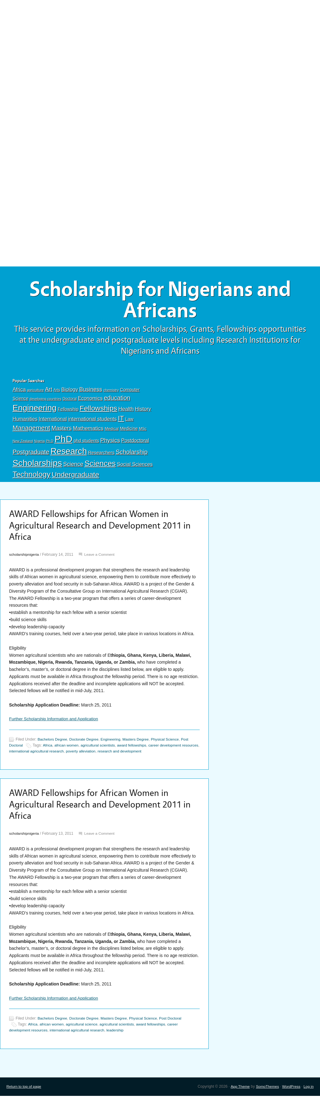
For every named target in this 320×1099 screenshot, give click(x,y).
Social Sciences (134, 465)
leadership (119, 1033)
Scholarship (132, 453)
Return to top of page (24, 1089)
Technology (31, 476)
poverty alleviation (102, 754)
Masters (61, 429)
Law (129, 420)
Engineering (34, 409)
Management (31, 429)
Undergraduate (75, 476)
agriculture (35, 391)
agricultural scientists (100, 748)
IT (121, 420)
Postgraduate (30, 453)
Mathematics (88, 429)
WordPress (290, 1089)
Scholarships (37, 464)
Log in (308, 1089)
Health (126, 410)
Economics (90, 399)
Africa (19, 391)
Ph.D (49, 442)
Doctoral (69, 400)
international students (92, 420)
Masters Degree (138, 742)
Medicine (129, 429)
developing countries (46, 400)
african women (67, 748)
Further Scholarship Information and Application (55, 721)
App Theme (238, 1089)
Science (73, 465)
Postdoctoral (135, 441)
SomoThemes (266, 1089)
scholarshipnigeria (24, 557)
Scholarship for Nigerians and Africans (160, 300)
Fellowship (68, 410)
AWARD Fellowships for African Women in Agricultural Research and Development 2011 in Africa (100, 527)
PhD (63, 440)
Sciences (100, 464)
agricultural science (83, 1028)
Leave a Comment (101, 557)
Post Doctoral (174, 1022)
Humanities (25, 420)
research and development (142, 754)
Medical (112, 430)
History (143, 410)
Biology (69, 391)
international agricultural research (56, 754)
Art (48, 391)
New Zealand (22, 442)
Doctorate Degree (85, 742)
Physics (110, 441)
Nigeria (39, 442)
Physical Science (169, 742)
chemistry (111, 391)
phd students (86, 441)
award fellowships (135, 748)
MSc (143, 430)
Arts (56, 391)
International (53, 420)
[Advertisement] (160, 46)
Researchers (101, 453)
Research (69, 452)
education (117, 399)
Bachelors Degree (53, 742)
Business (90, 391)
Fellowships (98, 410)
